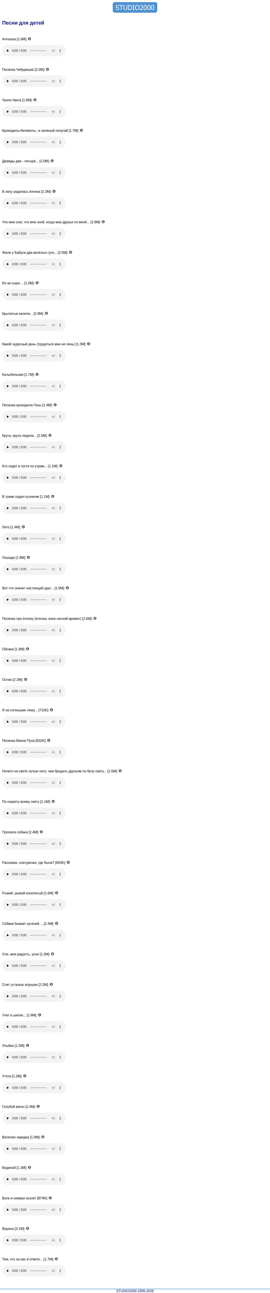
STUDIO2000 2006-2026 (135, 1291)
